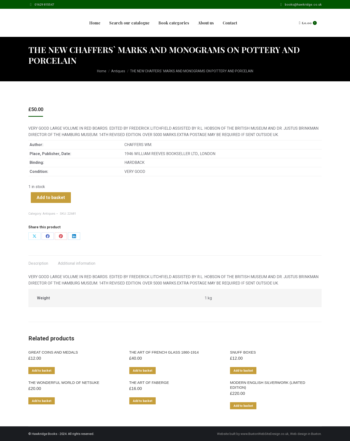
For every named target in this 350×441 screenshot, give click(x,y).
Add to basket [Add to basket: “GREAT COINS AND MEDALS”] (41, 370)
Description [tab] (38, 263)
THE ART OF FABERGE (149, 382)
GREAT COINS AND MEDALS (53, 352)
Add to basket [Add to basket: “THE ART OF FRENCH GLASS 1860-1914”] (142, 370)
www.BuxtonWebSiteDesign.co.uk (265, 434)
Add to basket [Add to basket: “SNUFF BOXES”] (243, 370)
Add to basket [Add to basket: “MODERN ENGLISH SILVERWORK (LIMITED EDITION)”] (243, 406)
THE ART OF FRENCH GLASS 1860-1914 (164, 352)
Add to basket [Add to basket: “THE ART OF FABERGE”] (142, 401)
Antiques (49, 213)
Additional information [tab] (76, 263)
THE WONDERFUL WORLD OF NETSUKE (63, 382)
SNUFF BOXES (243, 352)
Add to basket (51, 197)
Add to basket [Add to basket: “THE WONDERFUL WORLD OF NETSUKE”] (41, 401)
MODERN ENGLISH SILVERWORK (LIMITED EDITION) (267, 384)
